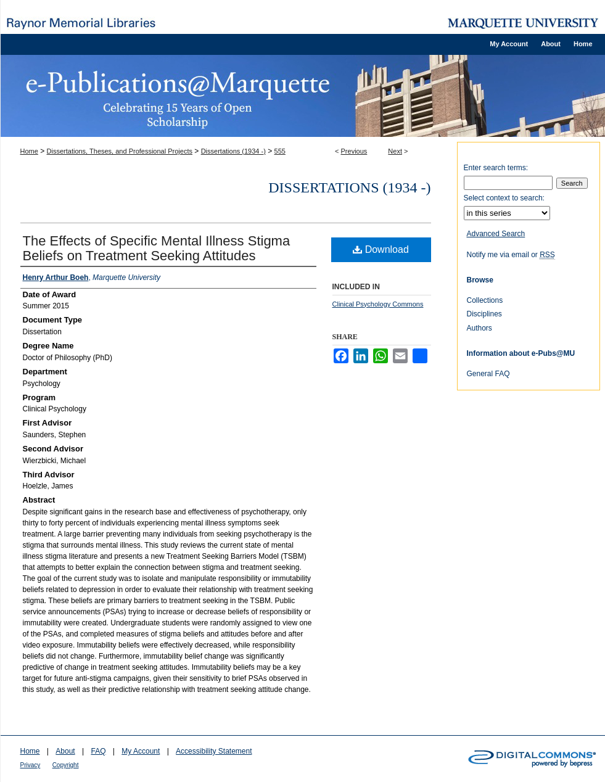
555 (280, 151)
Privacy (30, 765)
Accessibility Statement (214, 751)
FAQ (98, 751)
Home (29, 151)
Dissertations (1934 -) (233, 151)
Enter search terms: (496, 167)
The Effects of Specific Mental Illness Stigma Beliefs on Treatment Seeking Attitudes (156, 248)
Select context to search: (504, 198)
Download (381, 249)
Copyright (65, 765)
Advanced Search (496, 233)
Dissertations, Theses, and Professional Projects (119, 151)
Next (395, 151)
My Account (140, 751)
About (65, 751)
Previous (354, 151)
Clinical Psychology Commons (378, 304)
